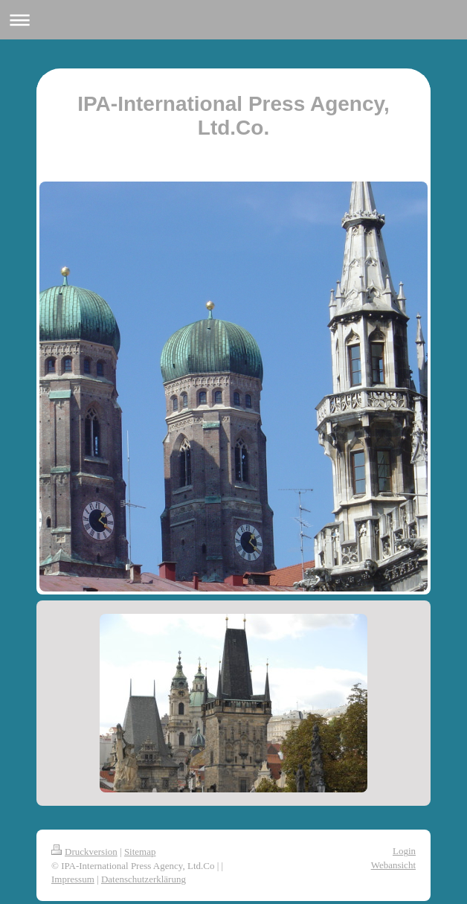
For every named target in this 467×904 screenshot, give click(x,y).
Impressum (72, 879)
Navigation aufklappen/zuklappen (233, 20)
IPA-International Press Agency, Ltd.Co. (233, 115)
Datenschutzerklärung (143, 879)
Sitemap (140, 851)
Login (404, 850)
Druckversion (84, 851)
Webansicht (393, 865)
